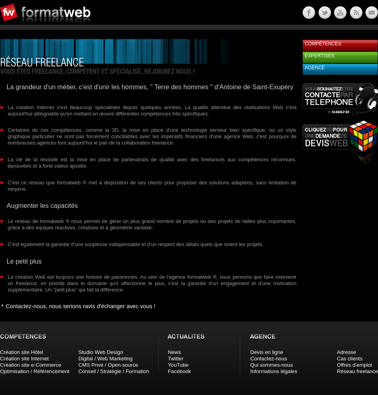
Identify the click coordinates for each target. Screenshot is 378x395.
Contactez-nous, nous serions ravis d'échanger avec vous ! (80, 306)
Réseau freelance (357, 371)
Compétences (323, 44)
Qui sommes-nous (271, 365)
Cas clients (350, 359)
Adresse (346, 352)
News (174, 352)
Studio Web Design (100, 352)
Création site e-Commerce (30, 365)
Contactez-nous (268, 359)
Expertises (319, 56)
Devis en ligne (266, 352)
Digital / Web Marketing (105, 359)
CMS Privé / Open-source (108, 365)
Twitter (175, 359)
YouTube (178, 365)
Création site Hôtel (21, 352)
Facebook (179, 371)
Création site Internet (24, 359)
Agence (315, 67)
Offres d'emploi (354, 365)
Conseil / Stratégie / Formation (113, 371)
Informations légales (273, 371)
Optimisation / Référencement (34, 371)
